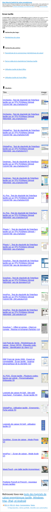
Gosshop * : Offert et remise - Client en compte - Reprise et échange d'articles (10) (21, 328)
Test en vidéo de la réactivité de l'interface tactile (21, 61)
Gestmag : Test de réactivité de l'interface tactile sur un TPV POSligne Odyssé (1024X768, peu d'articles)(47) (21, 164)
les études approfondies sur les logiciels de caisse (23, 6)
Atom (17, 505)
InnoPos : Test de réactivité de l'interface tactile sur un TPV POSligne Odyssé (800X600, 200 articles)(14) (20, 312)
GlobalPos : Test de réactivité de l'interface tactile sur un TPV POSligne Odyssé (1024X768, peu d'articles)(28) (21, 132)
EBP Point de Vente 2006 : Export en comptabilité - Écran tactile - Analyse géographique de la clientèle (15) (19, 361)
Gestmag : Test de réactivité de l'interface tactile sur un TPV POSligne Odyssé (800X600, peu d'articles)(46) (21, 180)
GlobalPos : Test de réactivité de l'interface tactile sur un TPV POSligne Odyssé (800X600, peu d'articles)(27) (21, 148)
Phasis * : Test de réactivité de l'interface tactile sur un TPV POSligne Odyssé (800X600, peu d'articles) (20, 247)
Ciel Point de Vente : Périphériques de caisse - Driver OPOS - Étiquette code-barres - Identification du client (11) (19, 345)
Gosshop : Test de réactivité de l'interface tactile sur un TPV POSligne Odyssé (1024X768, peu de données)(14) (20, 263)
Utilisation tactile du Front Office (16, 77)
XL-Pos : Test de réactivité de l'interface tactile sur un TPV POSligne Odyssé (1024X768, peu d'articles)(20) (20, 197)
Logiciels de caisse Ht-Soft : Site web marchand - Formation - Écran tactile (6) (20, 394)
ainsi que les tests (44, 6)
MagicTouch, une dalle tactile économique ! (21, 469)
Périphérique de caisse (12, 37)
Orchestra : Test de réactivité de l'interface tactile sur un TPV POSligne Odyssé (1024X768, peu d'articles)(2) (21, 102)
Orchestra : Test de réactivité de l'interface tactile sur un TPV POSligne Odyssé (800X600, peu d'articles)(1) (21, 116)
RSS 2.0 (12, 505)
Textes (33, 505)
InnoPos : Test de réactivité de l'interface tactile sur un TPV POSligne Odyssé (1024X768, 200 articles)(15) (20, 296)
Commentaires (25, 505)
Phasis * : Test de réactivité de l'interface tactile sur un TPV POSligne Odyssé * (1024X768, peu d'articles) (20, 231)
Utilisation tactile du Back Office (15, 69)
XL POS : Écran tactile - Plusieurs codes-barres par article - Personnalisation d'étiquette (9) (20, 378)
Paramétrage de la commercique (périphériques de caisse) (24, 53)
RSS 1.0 (6, 505)
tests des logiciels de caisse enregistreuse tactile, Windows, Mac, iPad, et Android (24, 498)
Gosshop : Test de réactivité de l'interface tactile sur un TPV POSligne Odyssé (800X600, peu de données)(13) (20, 280)
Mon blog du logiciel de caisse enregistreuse (17, 2)
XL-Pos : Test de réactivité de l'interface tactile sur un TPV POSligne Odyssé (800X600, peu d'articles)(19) (20, 215)
